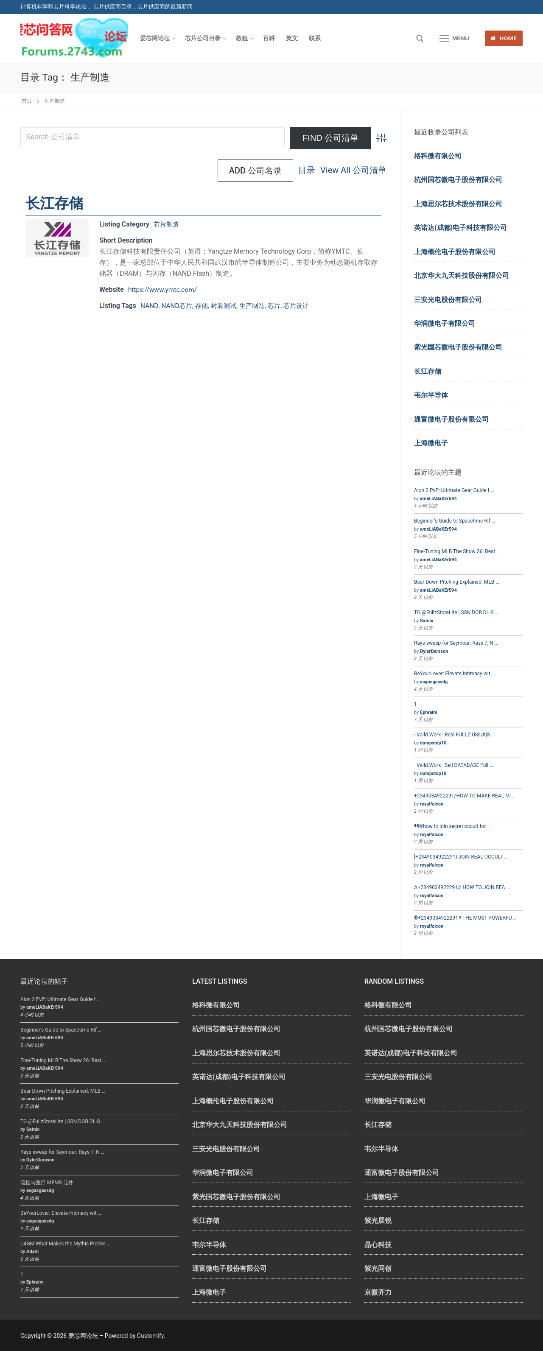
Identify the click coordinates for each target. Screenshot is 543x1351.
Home (503, 38)
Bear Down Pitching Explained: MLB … (456, 582)
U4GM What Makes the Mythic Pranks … (65, 1244)
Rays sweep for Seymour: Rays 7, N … (456, 643)
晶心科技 (378, 1245)
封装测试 (227, 305)
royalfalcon (431, 804)
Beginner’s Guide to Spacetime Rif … (454, 521)
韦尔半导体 (431, 395)
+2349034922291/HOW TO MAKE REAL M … (464, 796)
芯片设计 (304, 305)
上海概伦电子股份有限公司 (454, 252)
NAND (149, 305)
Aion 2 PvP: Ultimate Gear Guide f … (454, 490)
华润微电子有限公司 (444, 323)
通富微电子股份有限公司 (451, 419)
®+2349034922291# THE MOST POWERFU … (465, 918)
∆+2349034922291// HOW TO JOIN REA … (462, 887)
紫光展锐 (378, 1221)
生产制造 (257, 305)
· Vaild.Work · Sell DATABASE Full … (453, 765)
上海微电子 (431, 443)
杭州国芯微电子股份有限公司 (458, 180)
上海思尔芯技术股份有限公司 (458, 204)
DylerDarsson (434, 651)
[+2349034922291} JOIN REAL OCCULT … (460, 857)
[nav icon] (454, 39)
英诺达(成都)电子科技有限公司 (460, 228)
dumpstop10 (433, 743)
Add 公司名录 (348, 170)
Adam (32, 1251)
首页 (27, 101)
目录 (226, 170)
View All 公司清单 (273, 170)
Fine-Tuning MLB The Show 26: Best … (457, 551)
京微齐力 (378, 1292)
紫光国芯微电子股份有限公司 (458, 347)
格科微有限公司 (438, 156)
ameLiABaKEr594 (438, 498)
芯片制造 (167, 224)
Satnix (426, 621)
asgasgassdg (434, 682)
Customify (150, 1335)
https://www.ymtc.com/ (164, 289)
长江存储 (54, 203)
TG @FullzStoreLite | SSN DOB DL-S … (456, 612)
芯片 (281, 305)
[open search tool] (420, 38)
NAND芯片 (178, 305)
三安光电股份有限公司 (448, 300)
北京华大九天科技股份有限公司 (461, 275)
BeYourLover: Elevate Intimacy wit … (454, 674)
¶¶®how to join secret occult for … (452, 826)
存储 (203, 305)
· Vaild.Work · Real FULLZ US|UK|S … (454, 735)
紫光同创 (378, 1268)
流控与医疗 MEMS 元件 (46, 1183)
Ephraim (428, 712)
